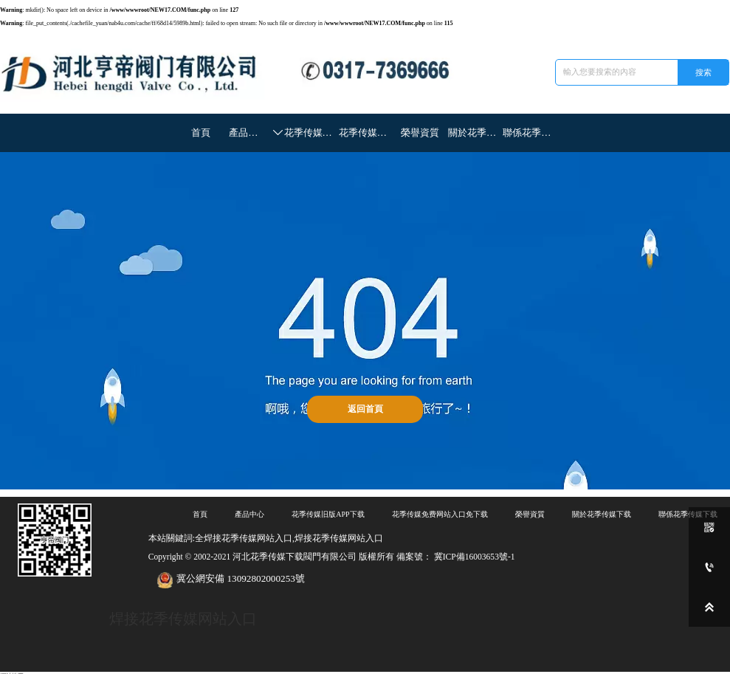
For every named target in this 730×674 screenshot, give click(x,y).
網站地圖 (12, 670)
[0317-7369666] (709, 567)
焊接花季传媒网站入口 (179, 614)
